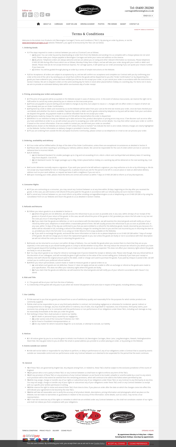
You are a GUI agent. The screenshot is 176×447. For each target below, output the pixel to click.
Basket (123, 24)
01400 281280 (145, 8)
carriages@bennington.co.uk (139, 10)
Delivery (56, 431)
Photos (101, 24)
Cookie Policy (66, 431)
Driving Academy (88, 24)
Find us (148, 16)
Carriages (59, 24)
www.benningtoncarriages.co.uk (35, 43)
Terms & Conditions (30, 431)
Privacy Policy (45, 431)
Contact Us (134, 24)
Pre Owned (112, 24)
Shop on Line (71, 24)
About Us (47, 24)
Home (136, 29)
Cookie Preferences (138, 443)
